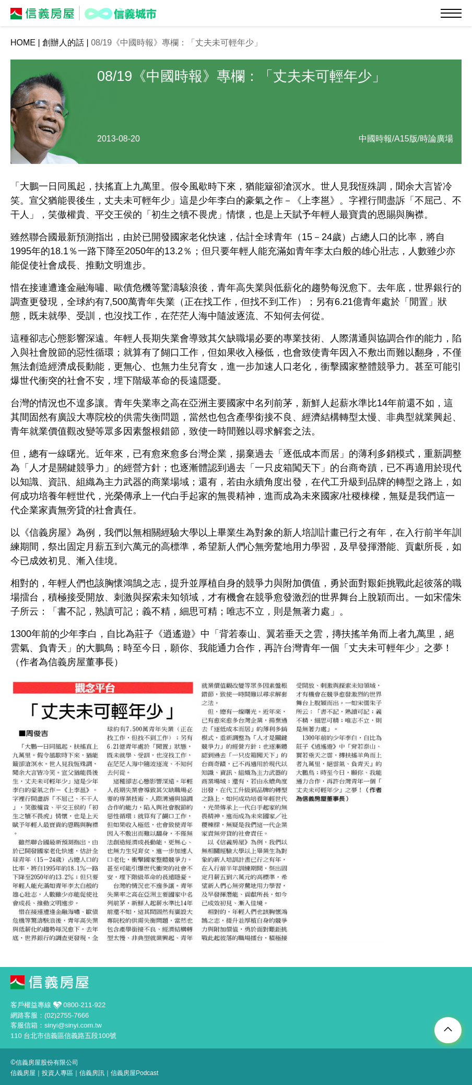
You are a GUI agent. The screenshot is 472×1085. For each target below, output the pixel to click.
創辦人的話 (63, 42)
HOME (23, 42)
